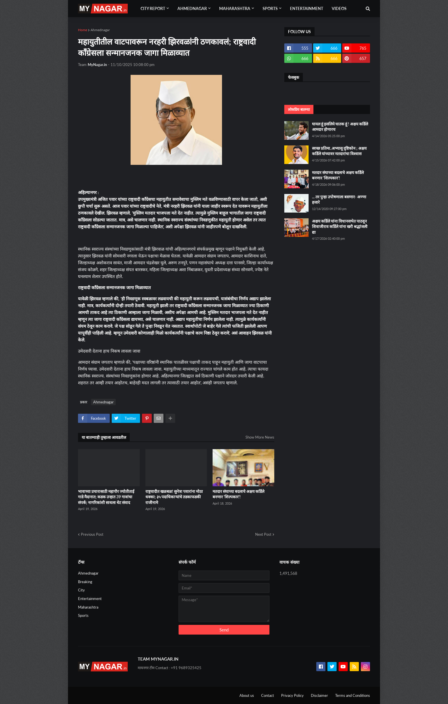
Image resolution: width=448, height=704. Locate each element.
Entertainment (90, 598)
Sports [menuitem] (270, 8)
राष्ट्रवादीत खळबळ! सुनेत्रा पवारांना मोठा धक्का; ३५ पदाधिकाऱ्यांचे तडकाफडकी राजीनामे (174, 497)
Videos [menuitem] (339, 8)
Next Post (263, 534)
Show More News (259, 437)
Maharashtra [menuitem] (234, 8)
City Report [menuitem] (153, 8)
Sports (83, 615)
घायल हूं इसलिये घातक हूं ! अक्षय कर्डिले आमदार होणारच (340, 126)
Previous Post (92, 534)
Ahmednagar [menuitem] (192, 8)
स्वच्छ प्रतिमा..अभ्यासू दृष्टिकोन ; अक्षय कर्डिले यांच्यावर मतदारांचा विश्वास (339, 151)
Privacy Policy (292, 695)
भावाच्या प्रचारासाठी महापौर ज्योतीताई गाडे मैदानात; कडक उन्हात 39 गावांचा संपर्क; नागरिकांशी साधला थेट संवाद (106, 497)
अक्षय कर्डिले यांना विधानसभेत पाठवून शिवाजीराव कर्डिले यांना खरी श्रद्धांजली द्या (339, 227)
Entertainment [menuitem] (306, 8)
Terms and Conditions (352, 695)
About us (246, 695)
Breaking (85, 581)
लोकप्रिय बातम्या (299, 109)
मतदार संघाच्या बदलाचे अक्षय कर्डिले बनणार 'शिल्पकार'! (238, 494)
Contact (267, 695)
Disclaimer (319, 695)
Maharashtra (88, 607)
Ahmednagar (100, 30)
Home (82, 30)
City (81, 590)
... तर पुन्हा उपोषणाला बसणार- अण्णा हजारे (339, 199)
